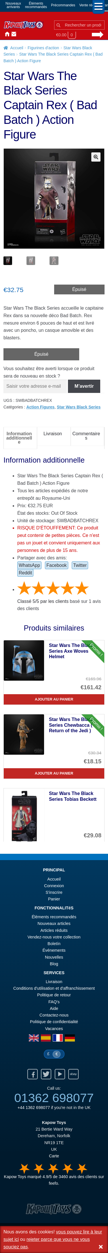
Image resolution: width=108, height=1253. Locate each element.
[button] (96, 157)
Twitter (80, 565)
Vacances (54, 1028)
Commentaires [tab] (86, 435)
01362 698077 (54, 1098)
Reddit (25, 572)
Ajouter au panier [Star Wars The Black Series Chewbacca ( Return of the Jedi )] (54, 773)
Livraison (54, 981)
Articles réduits (53, 930)
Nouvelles (26, 34)
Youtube (60, 1074)
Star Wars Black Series (79, 407)
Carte (54, 1156)
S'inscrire (54, 892)
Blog (54, 963)
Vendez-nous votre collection (54, 937)
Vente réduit (88, 5)
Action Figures (40, 407)
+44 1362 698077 (34, 1107)
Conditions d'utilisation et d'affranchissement (54, 988)
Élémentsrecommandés (36, 5)
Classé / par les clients (43, 601)
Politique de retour (54, 995)
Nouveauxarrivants (13, 5)
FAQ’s (54, 1002)
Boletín (54, 943)
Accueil (5, 34)
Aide (54, 1008)
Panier (54, 899)
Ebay (73, 1074)
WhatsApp (29, 565)
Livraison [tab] (52, 433)
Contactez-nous (12, 34)
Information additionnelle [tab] (19, 437)
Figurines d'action (43, 48)
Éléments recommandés (54, 917)
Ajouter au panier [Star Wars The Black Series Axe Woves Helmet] (54, 699)
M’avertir (84, 386)
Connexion (19, 34)
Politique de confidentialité (54, 1021)
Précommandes (63, 5)
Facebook (56, 565)
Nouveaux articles (53, 923)
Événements (54, 950)
